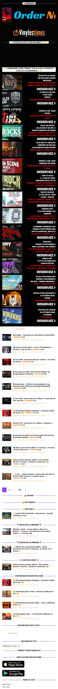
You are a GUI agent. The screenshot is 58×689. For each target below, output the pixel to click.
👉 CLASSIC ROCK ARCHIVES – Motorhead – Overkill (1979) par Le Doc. (33, 514)
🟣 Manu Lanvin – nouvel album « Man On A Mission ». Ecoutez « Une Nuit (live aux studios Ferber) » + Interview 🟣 (31, 531)
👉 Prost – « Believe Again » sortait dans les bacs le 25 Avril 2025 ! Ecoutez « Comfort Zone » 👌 (33, 476)
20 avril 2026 (18, 553)
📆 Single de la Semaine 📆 (29, 525)
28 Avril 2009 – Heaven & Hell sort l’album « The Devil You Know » (34, 361)
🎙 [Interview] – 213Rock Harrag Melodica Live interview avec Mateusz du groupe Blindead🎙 (31, 386)
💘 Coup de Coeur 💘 (29, 560)
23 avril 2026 (18, 596)
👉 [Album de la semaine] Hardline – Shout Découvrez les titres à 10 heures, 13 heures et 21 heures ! (32, 549)
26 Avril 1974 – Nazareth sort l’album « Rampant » (33, 424)
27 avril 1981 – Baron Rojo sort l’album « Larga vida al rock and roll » (34, 399)
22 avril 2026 (18, 536)
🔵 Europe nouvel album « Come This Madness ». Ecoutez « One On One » (32, 348)
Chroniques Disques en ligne (29, 576)
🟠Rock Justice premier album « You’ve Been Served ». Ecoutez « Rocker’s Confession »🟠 (31, 462)
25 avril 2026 (18, 440)
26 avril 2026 (18, 415)
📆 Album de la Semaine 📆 (29, 542)
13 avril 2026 (18, 339)
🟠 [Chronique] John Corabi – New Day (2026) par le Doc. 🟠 (33, 592)
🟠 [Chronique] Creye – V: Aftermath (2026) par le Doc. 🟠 (33, 615)
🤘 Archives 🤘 (29, 509)
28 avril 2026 (18, 352)
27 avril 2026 (18, 376)
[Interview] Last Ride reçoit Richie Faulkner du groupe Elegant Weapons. (31, 373)
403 (19, 490)
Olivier (27, 339)
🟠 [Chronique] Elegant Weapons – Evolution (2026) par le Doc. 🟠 (33, 412)
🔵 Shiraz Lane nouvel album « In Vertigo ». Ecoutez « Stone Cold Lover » (34, 449)
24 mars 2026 (18, 518)
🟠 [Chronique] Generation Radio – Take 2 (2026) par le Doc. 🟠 (34, 604)
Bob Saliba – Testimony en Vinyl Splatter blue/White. (34, 336)
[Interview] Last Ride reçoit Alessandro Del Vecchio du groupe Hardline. (33, 436)
